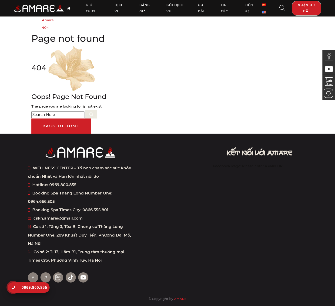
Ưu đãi (201, 8)
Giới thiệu (91, 8)
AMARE (180, 299)
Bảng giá (145, 8)
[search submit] (91, 114)
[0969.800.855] (13, 287)
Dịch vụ (119, 8)
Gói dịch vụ (174, 8)
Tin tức (224, 8)
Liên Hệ (249, 8)
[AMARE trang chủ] (69, 8)
